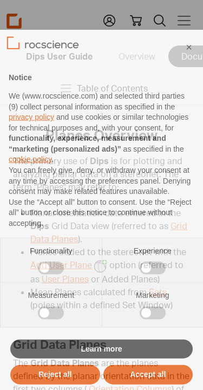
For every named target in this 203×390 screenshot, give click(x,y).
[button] (189, 66)
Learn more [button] (101, 367)
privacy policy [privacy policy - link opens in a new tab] (31, 136)
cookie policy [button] (30, 178)
